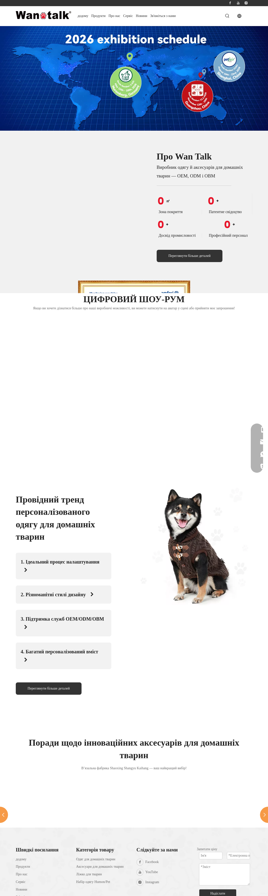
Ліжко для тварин (89, 874)
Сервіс (20, 882)
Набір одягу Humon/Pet (93, 882)
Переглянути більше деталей (189, 256)
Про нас (22, 874)
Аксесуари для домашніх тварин (100, 866)
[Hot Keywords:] (227, 16)
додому (21, 859)
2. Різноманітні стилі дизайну (57, 594)
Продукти (23, 866)
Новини (21, 889)
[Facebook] (230, 3)
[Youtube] (238, 3)
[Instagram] (246, 3)
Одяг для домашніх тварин (95, 859)
